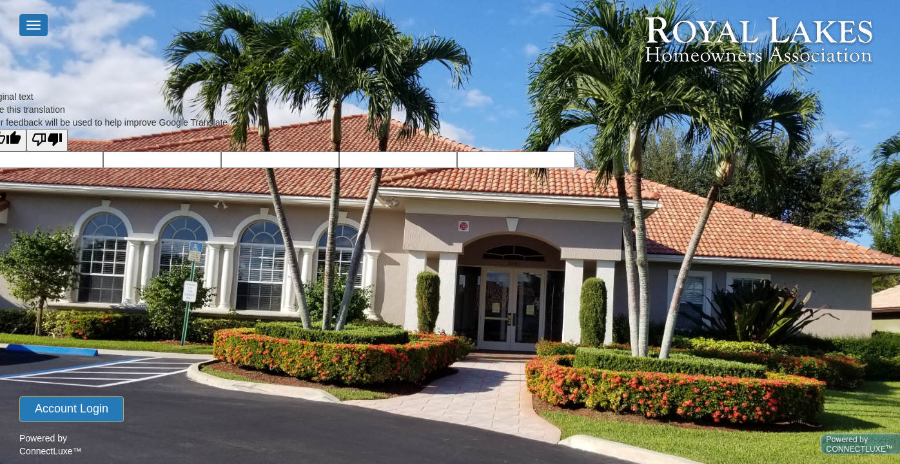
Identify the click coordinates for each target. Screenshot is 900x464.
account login (71, 408)
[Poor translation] (47, 140)
